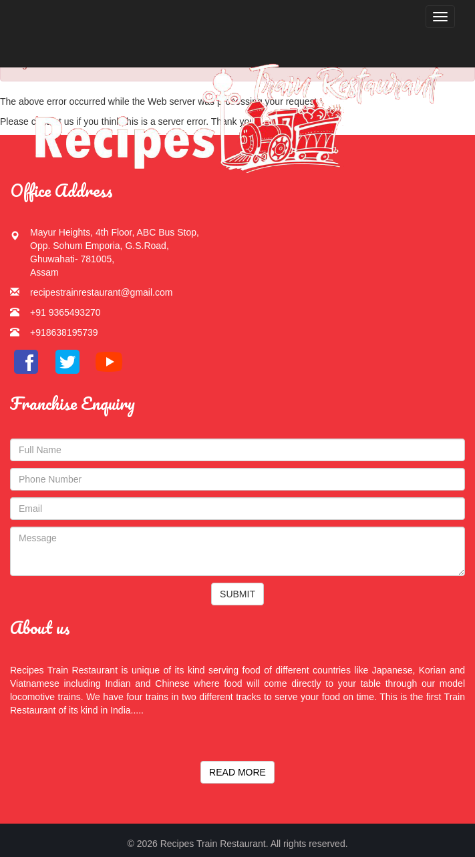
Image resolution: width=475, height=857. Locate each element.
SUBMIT (237, 594)
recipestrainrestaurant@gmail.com (101, 292)
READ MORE (237, 772)
